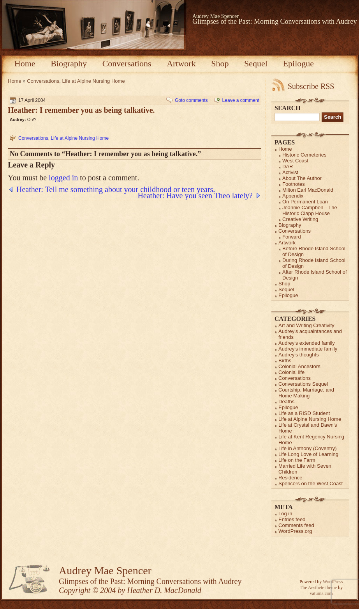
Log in (285, 513)
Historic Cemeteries (304, 155)
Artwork (181, 63)
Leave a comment (240, 100)
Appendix (292, 196)
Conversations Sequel (303, 384)
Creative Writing (300, 219)
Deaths (286, 401)
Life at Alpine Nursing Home (93, 81)
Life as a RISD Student (304, 413)
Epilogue (298, 63)
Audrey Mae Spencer (215, 16)
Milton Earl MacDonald (307, 190)
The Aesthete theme (318, 587)
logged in (63, 177)
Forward (291, 237)
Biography (69, 63)
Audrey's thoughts (298, 355)
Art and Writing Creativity (306, 325)
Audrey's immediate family (307, 349)
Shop (220, 63)
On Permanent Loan (305, 202)
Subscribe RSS (311, 86)
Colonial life (291, 372)
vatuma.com (321, 593)
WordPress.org (295, 531)
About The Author (302, 178)
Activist (290, 172)
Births (284, 360)
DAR (287, 166)
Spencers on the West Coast (310, 483)
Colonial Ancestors (299, 366)
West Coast (295, 161)
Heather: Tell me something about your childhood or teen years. (115, 189)
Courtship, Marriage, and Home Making (306, 393)
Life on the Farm (296, 460)
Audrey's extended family (306, 343)
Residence (290, 478)
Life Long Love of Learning (308, 454)
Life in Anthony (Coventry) (307, 448)
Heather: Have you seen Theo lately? (195, 195)
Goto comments (191, 100)
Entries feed (291, 519)
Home (24, 63)
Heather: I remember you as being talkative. (81, 110)
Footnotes (293, 184)
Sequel (255, 63)
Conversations (126, 63)
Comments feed (296, 525)
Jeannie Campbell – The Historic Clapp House (309, 210)
